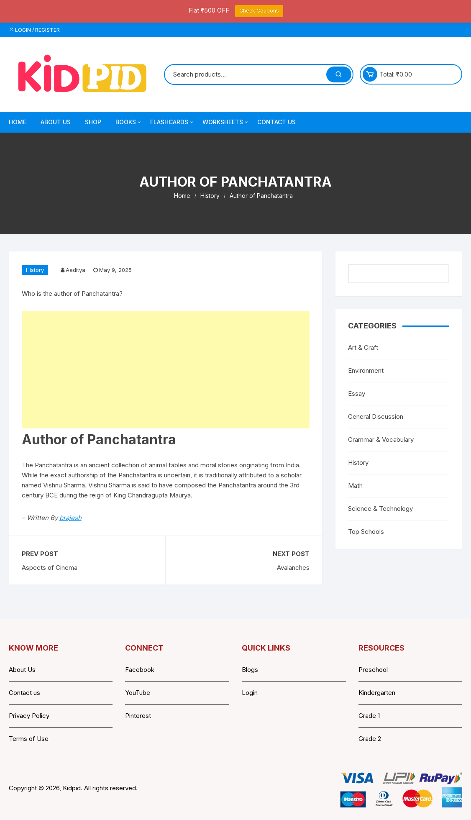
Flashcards (172, 122)
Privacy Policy (29, 716)
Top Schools (366, 532)
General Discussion (375, 416)
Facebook (139, 670)
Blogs (250, 670)
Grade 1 (369, 716)
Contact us (24, 693)
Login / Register (34, 30)
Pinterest (138, 716)
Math (355, 485)
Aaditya (75, 269)
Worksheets (225, 122)
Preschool (373, 670)
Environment (366, 370)
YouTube (137, 693)
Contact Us (276, 122)
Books (128, 122)
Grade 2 (369, 739)
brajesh (70, 518)
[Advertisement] (166, 369)
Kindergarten (376, 693)
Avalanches (293, 567)
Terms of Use (29, 739)
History (35, 269)
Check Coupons (259, 11)
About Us (56, 122)
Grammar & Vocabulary (381, 439)
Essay (356, 393)
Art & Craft (363, 347)
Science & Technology (380, 508)
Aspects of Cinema (49, 567)
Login (250, 693)
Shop (93, 122)
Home (17, 122)
